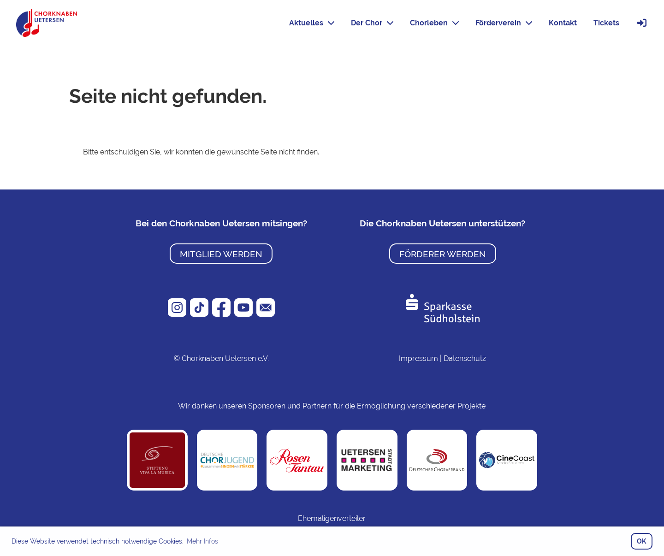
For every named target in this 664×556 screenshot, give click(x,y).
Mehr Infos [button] (202, 541)
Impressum (418, 358)
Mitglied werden (221, 254)
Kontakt (563, 22)
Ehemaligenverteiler (332, 518)
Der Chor (372, 22)
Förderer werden (442, 254)
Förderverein (503, 22)
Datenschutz (465, 358)
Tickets (606, 22)
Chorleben (434, 22)
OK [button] (641, 541)
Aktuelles (311, 22)
